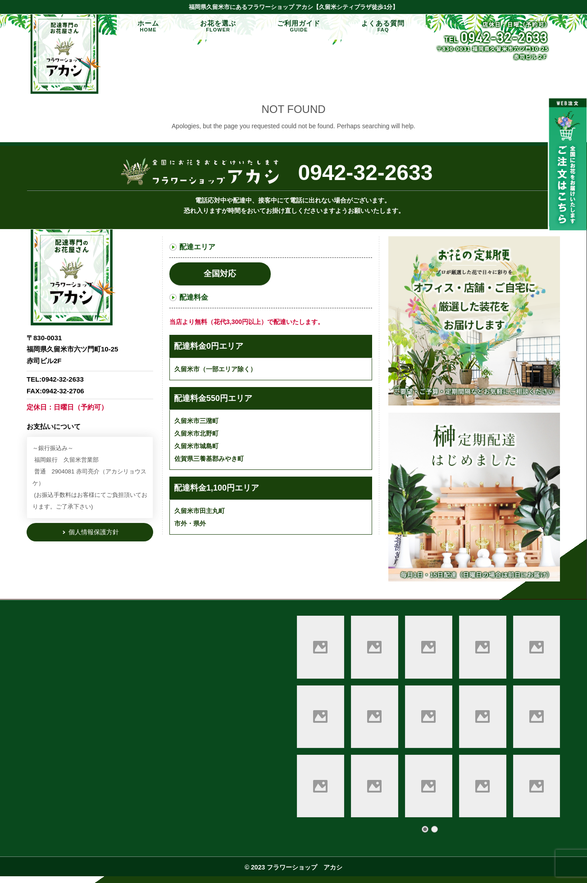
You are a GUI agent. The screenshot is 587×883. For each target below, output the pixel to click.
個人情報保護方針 (93, 532)
